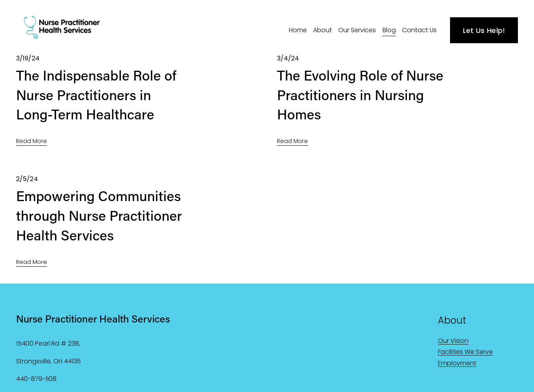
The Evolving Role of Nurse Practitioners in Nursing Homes (360, 94)
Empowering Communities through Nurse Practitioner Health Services (99, 215)
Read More (31, 141)
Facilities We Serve (465, 351)
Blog (389, 30)
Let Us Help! (484, 30)
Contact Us (419, 30)
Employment (457, 363)
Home (298, 30)
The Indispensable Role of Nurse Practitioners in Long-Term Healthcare (96, 94)
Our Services (357, 30)
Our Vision (453, 340)
